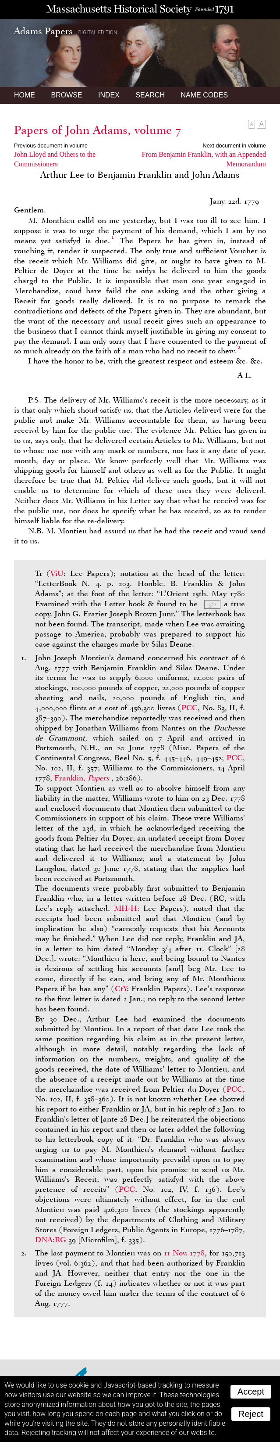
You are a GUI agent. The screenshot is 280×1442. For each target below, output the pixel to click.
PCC (189, 707)
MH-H (125, 908)
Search (150, 95)
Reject (250, 1414)
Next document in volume (234, 145)
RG (60, 1239)
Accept (250, 1391)
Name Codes (204, 95)
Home (24, 95)
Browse (66, 95)
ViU (57, 573)
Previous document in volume (51, 145)
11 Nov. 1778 (184, 1253)
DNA (44, 1239)
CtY (121, 988)
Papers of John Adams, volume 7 (97, 130)
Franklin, (82, 778)
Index (109, 95)
